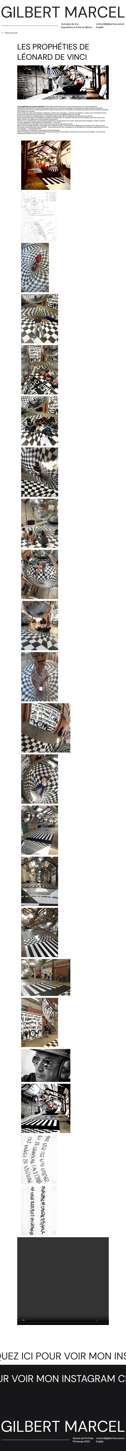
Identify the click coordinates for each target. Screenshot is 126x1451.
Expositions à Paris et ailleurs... (77, 27)
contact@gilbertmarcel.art (110, 24)
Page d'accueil (11, 33)
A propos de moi (69, 24)
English (100, 27)
